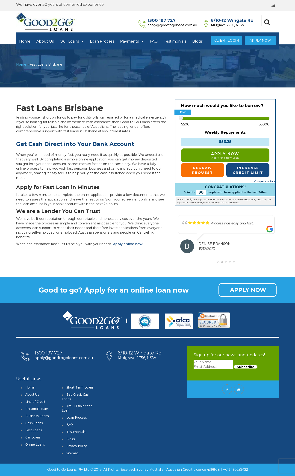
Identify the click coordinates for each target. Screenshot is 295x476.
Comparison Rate (264, 181)
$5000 (264, 124)
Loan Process (102, 41)
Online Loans (35, 444)
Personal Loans (37, 408)
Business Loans (37, 416)
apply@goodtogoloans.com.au (176, 25)
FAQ (154, 41)
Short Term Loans (80, 387)
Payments (132, 41)
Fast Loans (33, 430)
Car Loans (33, 437)
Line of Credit (35, 401)
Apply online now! (128, 244)
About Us (45, 41)
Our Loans (72, 41)
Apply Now (260, 40)
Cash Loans (34, 423)
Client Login (226, 40)
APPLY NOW (248, 290)
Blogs (197, 41)
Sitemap (72, 453)
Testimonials (175, 41)
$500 (185, 124)
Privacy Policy (76, 446)
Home (24, 41)
